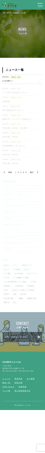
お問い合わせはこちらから (22, 380)
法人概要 (31, 422)
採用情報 (23, 430)
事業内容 (19, 422)
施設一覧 (6, 426)
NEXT (34, 185)
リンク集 (6, 434)
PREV (7, 185)
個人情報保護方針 (23, 434)
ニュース (6, 422)
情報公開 (19, 426)
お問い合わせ (8, 430)
